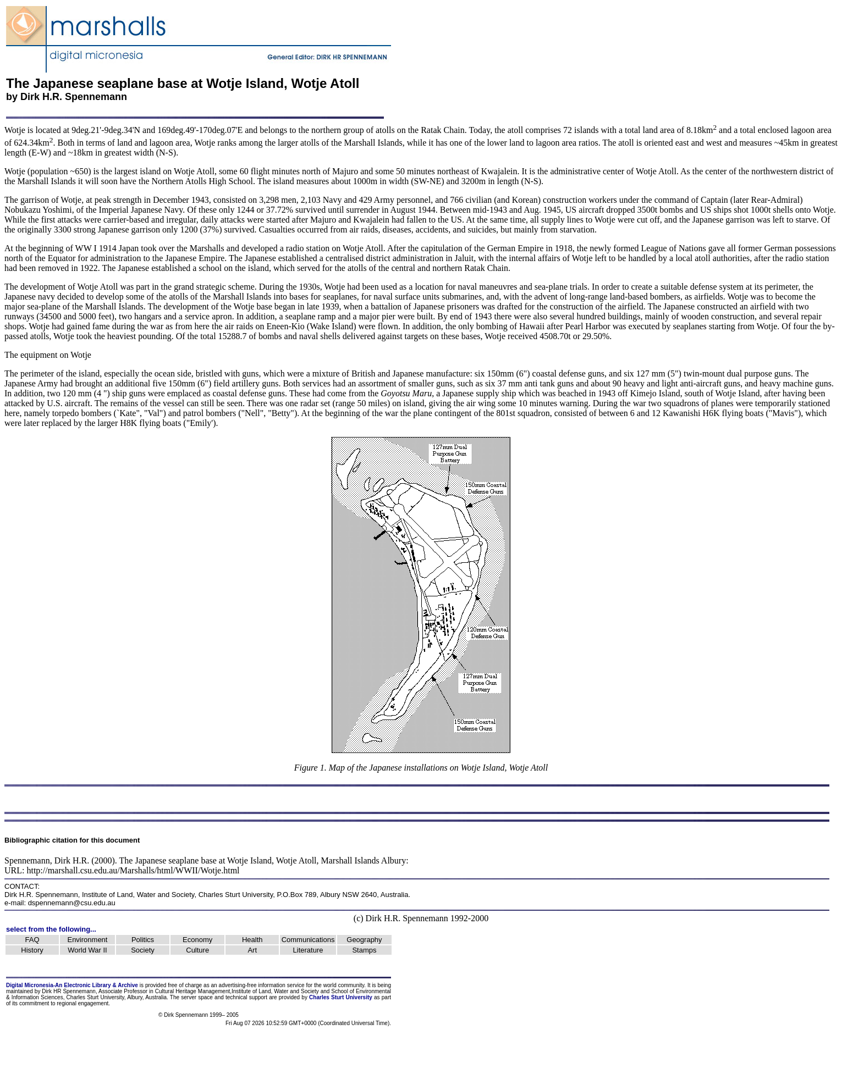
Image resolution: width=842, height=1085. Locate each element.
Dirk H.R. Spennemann (73, 96)
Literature (308, 950)
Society (143, 950)
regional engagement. (83, 1003)
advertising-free (238, 985)
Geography (364, 939)
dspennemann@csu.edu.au (71, 903)
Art (252, 950)
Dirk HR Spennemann (69, 991)
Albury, (135, 997)
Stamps (364, 950)
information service (281, 985)
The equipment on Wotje (47, 354)
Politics (142, 939)
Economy (197, 939)
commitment (34, 1003)
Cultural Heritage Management (192, 991)
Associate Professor (122, 991)
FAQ (32, 939)
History (32, 950)
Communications (308, 939)
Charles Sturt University (236, 894)
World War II (87, 950)
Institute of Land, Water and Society (138, 894)
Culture (197, 950)
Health (252, 939)
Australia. (156, 997)
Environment (87, 939)
